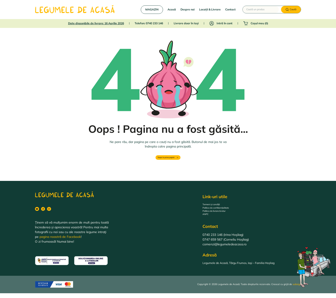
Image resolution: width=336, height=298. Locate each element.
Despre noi (187, 9)
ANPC (207, 220)
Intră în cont (224, 23)
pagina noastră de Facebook (60, 242)
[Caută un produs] (261, 9)
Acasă (172, 9)
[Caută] (291, 9)
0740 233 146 (154, 23)
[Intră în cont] (211, 23)
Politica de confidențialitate (222, 210)
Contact (230, 9)
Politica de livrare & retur (220, 215)
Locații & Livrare (210, 9)
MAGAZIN (151, 9)
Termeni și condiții (215, 206)
